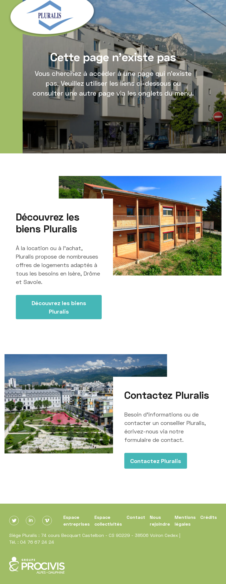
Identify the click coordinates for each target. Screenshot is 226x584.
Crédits (208, 517)
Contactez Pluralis (155, 460)
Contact (136, 517)
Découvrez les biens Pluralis (59, 307)
